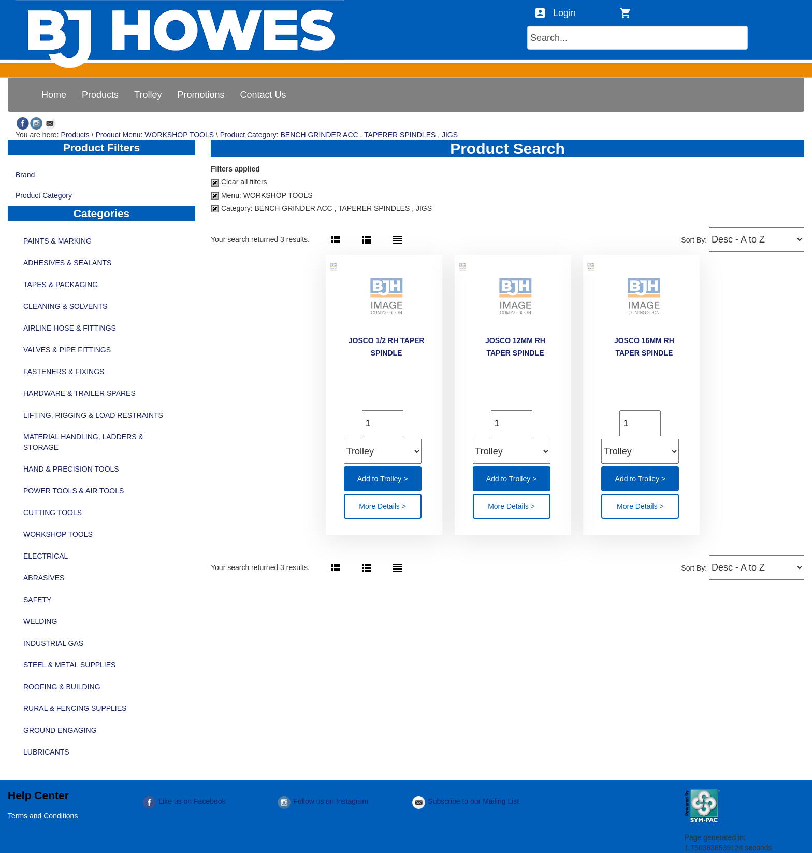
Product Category (101, 196)
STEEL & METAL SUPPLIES (69, 665)
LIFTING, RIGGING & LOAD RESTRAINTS (93, 415)
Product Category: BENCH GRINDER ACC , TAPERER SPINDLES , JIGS (339, 135)
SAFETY (37, 599)
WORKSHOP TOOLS (58, 534)
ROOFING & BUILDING (61, 687)
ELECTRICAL (45, 556)
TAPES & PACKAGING (60, 284)
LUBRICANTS (46, 752)
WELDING (40, 621)
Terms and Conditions (43, 816)
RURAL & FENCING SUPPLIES (74, 708)
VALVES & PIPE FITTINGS (67, 350)
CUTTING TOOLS (52, 512)
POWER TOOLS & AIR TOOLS (73, 491)
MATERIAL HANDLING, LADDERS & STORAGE (83, 442)
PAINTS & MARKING (57, 241)
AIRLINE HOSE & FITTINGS (69, 328)
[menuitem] (54, 95)
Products (75, 135)
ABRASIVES (43, 578)
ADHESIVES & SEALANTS (67, 263)
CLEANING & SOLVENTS (65, 306)
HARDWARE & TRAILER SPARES (79, 393)
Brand (101, 175)
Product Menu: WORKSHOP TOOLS (154, 135)
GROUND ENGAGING (60, 730)
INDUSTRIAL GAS (53, 643)
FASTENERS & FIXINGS (63, 371)
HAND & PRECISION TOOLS (71, 469)
